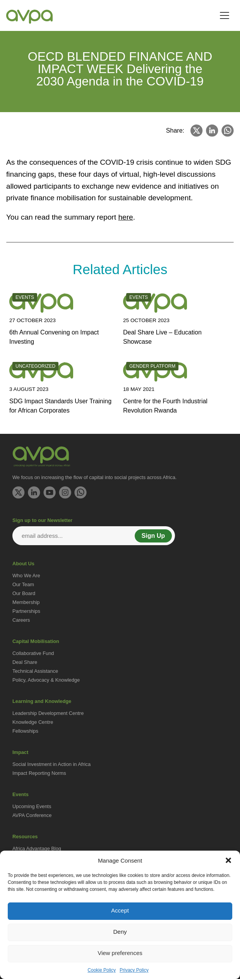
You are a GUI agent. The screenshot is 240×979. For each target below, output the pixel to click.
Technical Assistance (35, 671)
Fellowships (25, 731)
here (125, 217)
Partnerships (26, 611)
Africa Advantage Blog (36, 848)
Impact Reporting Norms (39, 773)
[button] (228, 860)
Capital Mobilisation (35, 641)
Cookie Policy (101, 970)
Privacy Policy (134, 970)
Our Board (23, 593)
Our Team (23, 584)
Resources (25, 836)
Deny (120, 931)
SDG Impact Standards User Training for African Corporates (60, 406)
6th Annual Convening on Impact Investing (54, 337)
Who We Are (26, 575)
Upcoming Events (31, 806)
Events (20, 794)
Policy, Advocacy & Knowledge (46, 680)
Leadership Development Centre (48, 713)
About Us (23, 563)
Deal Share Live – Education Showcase (162, 337)
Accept (120, 910)
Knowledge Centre (32, 722)
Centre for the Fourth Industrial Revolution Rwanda (165, 406)
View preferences (120, 953)
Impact (20, 752)
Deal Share (24, 662)
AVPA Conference (31, 815)
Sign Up (153, 535)
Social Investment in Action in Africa (51, 764)
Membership (25, 602)
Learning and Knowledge (41, 701)
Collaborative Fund (33, 653)
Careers (21, 620)
